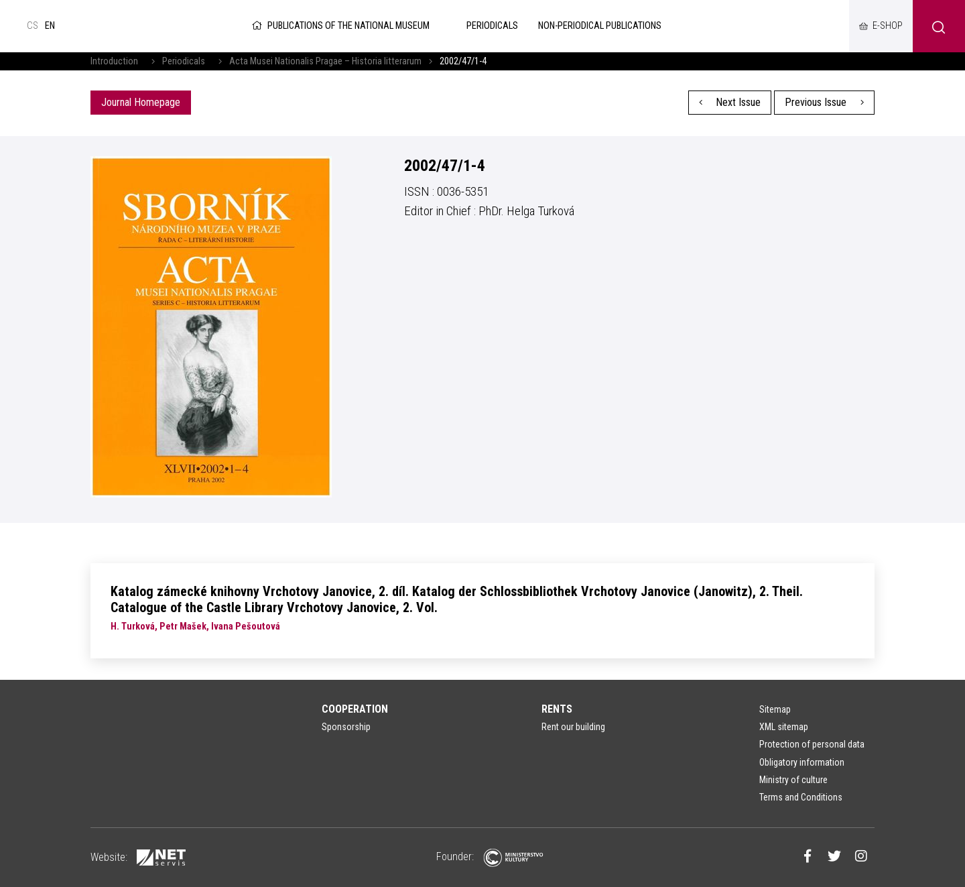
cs (32, 26)
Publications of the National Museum (339, 26)
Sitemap (775, 709)
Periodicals (183, 61)
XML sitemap (783, 726)
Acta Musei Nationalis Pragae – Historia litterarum (325, 61)
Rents (556, 709)
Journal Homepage (140, 102)
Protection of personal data (811, 744)
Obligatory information (801, 762)
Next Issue (730, 102)
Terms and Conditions (800, 797)
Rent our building (573, 726)
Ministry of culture (793, 779)
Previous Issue (824, 102)
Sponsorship (346, 726)
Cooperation (355, 709)
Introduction (114, 61)
